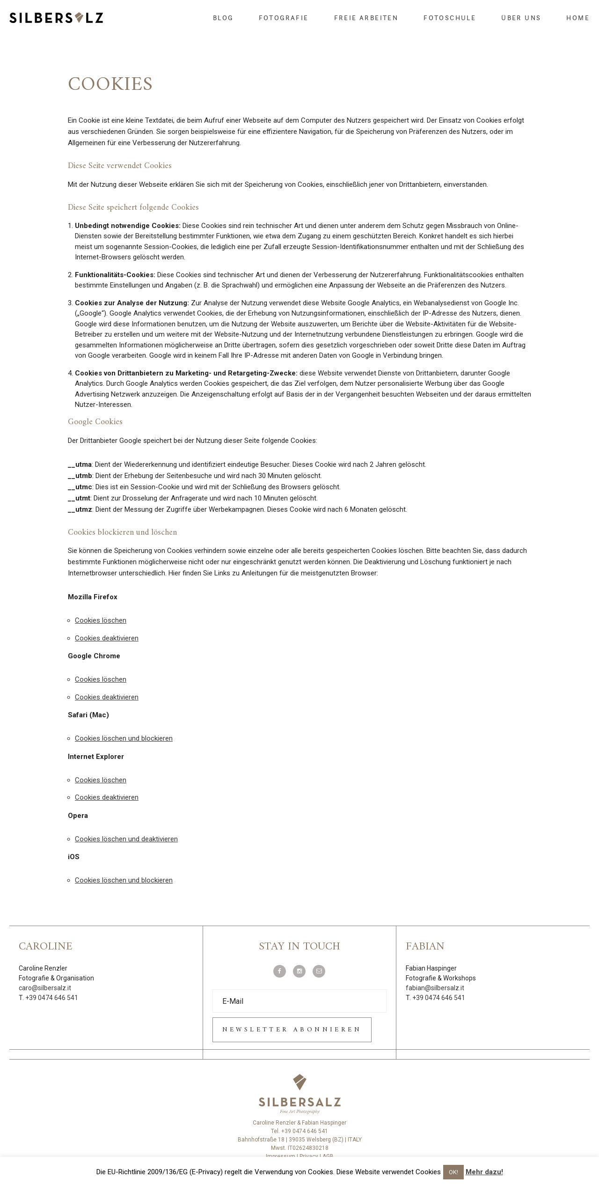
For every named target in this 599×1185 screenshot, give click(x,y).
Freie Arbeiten (366, 18)
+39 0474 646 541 (51, 997)
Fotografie (284, 18)
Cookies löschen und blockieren (124, 738)
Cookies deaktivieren (107, 638)
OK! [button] (453, 1172)
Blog (223, 18)
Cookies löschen (100, 620)
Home (578, 18)
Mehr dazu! (484, 1172)
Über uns (521, 18)
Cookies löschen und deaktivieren (126, 839)
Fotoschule (450, 18)
